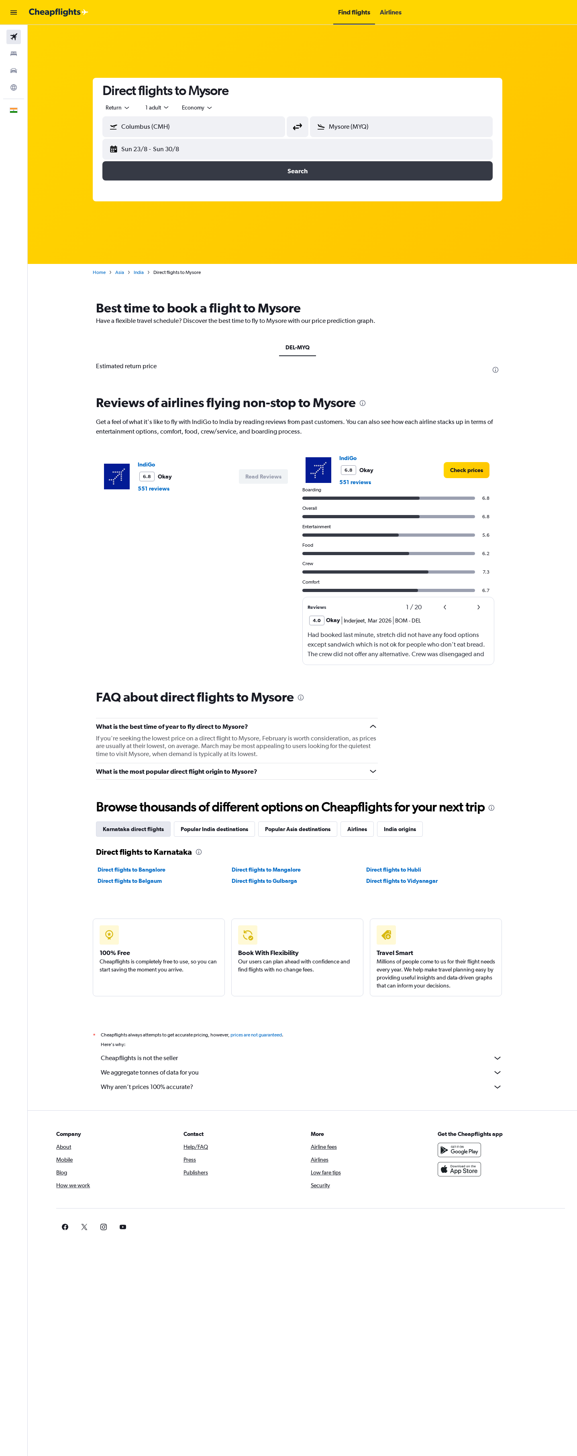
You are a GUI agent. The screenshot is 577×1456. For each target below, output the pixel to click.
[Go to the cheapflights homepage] (58, 12)
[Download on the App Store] (462, 1169)
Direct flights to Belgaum (134, 881)
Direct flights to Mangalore (271, 869)
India (144, 272)
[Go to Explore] (13, 87)
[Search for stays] (13, 54)
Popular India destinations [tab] (219, 829)
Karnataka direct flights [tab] (138, 829)
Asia (124, 272)
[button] (13, 12)
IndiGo (151, 464)
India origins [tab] (405, 829)
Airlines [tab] (362, 829)
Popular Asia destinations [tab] (302, 829)
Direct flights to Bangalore (136, 869)
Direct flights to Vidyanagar (406, 881)
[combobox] (123, 107)
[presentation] (500, 369)
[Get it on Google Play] (462, 1150)
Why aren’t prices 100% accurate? (306, 1087)
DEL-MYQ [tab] (302, 347)
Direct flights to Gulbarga (269, 881)
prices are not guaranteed (261, 1035)
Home (104, 272)
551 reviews (158, 488)
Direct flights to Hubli (398, 869)
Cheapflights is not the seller (306, 1058)
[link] (471, 470)
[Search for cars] (13, 71)
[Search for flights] (13, 37)
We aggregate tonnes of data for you (306, 1072)
